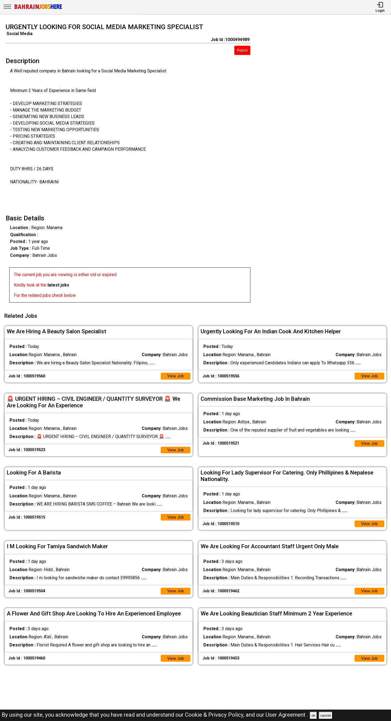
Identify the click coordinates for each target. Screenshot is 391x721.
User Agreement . (287, 714)
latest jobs (58, 285)
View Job (175, 374)
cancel (325, 715)
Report (242, 50)
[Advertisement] (325, 165)
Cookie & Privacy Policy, (215, 714)
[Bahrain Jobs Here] (38, 8)
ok (313, 715)
